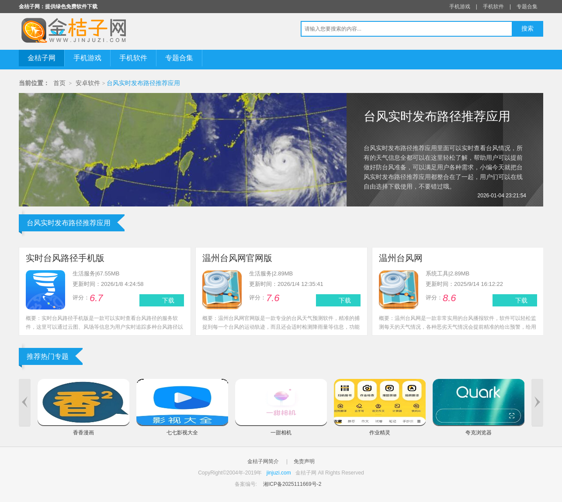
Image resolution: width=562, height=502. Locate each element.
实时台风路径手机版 (65, 258)
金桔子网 (42, 58)
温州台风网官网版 (237, 258)
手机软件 (493, 6)
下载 (168, 300)
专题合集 (527, 6)
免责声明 (304, 461)
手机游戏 (459, 6)
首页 (59, 83)
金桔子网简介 (263, 461)
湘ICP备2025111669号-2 (292, 484)
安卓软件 (88, 83)
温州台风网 (401, 258)
